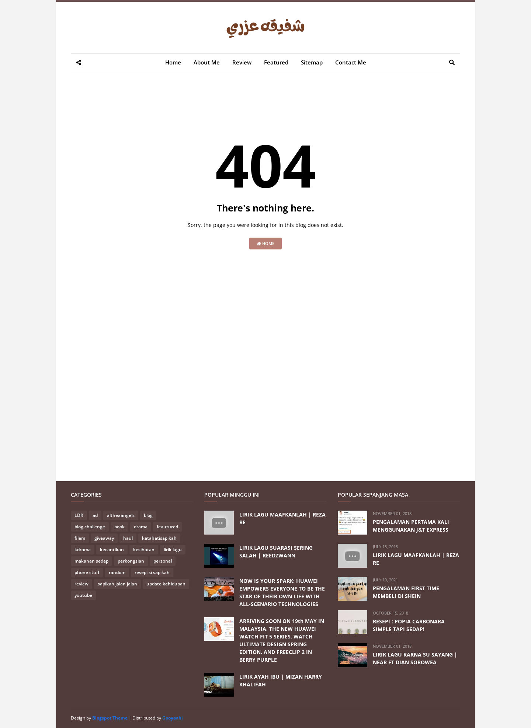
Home (265, 243)
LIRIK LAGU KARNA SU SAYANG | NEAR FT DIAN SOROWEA (415, 658)
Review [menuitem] (241, 62)
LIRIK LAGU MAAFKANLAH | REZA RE (282, 518)
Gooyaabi (172, 718)
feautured (167, 527)
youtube (83, 595)
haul (128, 538)
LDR (78, 515)
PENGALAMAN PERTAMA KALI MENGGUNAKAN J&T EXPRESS (411, 525)
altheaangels (121, 515)
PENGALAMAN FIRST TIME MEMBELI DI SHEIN (406, 592)
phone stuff (87, 572)
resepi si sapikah (152, 572)
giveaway (104, 538)
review (81, 584)
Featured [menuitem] (276, 62)
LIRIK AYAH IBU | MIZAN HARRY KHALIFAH (280, 680)
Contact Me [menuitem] (350, 62)
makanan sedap (91, 561)
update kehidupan (165, 584)
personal (162, 561)
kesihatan (144, 549)
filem (79, 538)
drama (141, 527)
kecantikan (112, 549)
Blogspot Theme (110, 718)
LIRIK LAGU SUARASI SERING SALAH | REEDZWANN (276, 551)
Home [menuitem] (173, 62)
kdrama (82, 549)
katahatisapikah (159, 538)
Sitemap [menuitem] (312, 62)
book (119, 527)
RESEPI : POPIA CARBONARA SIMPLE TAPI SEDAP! (409, 625)
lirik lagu (173, 549)
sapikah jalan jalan (117, 584)
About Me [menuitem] (207, 62)
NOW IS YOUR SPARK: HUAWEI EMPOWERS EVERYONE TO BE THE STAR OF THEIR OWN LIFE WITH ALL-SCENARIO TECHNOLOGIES (282, 592)
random (117, 572)
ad (95, 515)
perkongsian (131, 561)
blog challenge (89, 527)
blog (148, 515)
